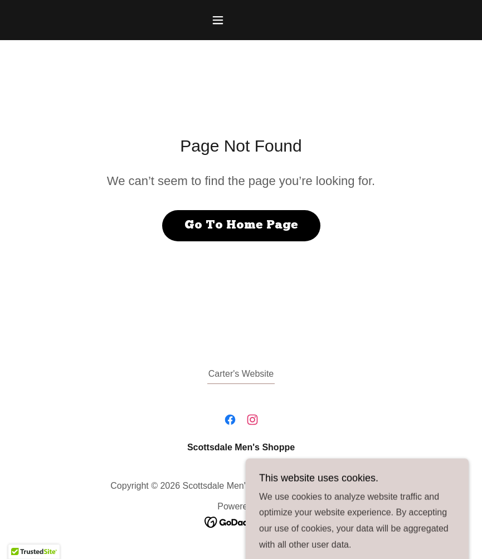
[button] (241, 20)
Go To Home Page (241, 225)
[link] (230, 420)
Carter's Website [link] (241, 373)
